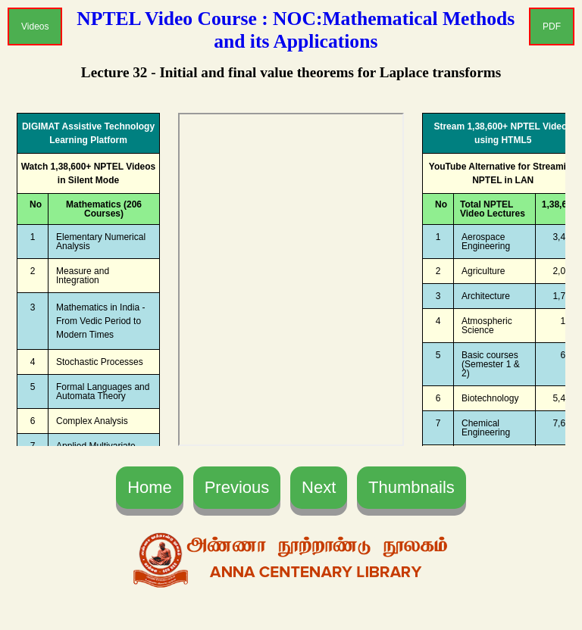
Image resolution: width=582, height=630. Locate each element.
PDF (552, 26)
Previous (237, 487)
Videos (34, 26)
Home (149, 487)
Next (319, 487)
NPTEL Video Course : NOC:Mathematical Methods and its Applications (296, 30)
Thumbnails (411, 487)
